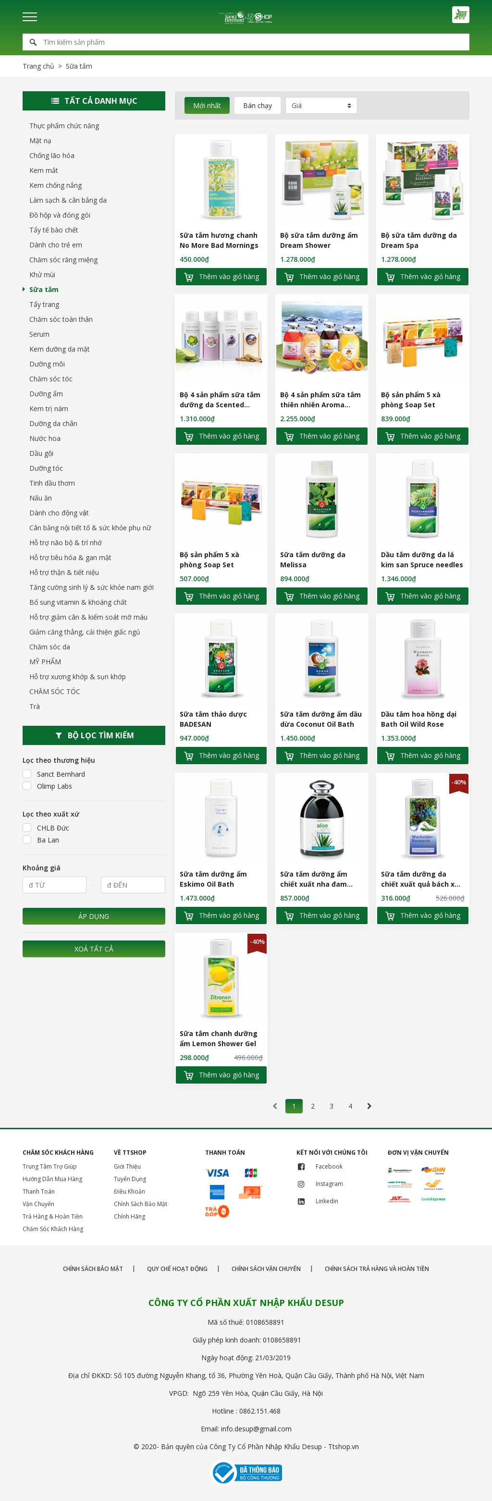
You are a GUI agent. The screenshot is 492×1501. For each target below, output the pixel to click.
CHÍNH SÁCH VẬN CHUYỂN (266, 1269)
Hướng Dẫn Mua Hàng (52, 1179)
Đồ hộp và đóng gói (59, 215)
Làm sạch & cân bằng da (68, 200)
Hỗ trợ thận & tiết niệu (64, 572)
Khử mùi (42, 274)
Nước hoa (45, 438)
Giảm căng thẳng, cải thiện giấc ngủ (84, 631)
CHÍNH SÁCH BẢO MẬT (93, 1269)
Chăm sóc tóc (51, 378)
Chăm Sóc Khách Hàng (53, 1229)
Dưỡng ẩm (46, 393)
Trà (34, 706)
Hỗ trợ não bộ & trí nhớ (65, 542)
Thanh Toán (39, 1191)
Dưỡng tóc (46, 468)
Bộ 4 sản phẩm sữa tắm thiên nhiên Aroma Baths (320, 404)
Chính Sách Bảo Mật (140, 1204)
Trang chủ (38, 66)
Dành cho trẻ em (55, 244)
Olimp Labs (47, 786)
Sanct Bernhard (54, 774)
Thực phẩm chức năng (64, 125)
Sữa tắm (44, 289)
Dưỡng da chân (53, 423)
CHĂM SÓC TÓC (54, 691)
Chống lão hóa (51, 155)
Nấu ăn (40, 497)
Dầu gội (41, 453)
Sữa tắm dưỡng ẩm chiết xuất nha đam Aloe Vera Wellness (313, 884)
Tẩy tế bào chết (53, 229)
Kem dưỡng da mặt (59, 349)
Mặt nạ (40, 140)
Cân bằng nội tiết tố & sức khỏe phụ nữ (90, 527)
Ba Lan (41, 839)
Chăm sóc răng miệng (63, 259)
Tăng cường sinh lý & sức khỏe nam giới (91, 587)
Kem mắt (43, 170)
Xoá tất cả (93, 948)
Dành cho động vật (59, 512)
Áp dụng (93, 916)
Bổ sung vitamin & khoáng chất (78, 602)
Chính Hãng (129, 1216)
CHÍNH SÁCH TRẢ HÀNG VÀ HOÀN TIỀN (377, 1269)
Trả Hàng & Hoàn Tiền (53, 1216)
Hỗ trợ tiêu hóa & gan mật (70, 557)
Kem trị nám (48, 408)
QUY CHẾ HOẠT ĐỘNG (177, 1269)
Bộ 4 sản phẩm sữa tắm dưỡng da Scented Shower (220, 404)
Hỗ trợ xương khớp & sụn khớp (77, 676)
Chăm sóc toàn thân (61, 319)
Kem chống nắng (55, 185)
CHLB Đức (46, 827)
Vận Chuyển (38, 1204)
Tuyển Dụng (130, 1179)
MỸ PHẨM (45, 661)
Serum (39, 334)
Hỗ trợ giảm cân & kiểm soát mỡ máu (88, 617)
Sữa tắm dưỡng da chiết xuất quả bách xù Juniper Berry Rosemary (421, 884)
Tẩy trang (44, 304)
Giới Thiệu (127, 1166)
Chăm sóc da (49, 646)
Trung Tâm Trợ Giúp (50, 1166)
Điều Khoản (129, 1191)
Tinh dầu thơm (52, 483)
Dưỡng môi (47, 363)
